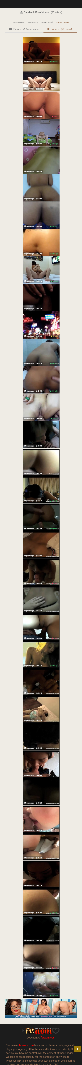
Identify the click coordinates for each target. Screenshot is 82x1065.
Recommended (62, 22)
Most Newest (18, 22)
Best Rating (33, 22)
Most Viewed (47, 22)
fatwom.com (48, 1037)
